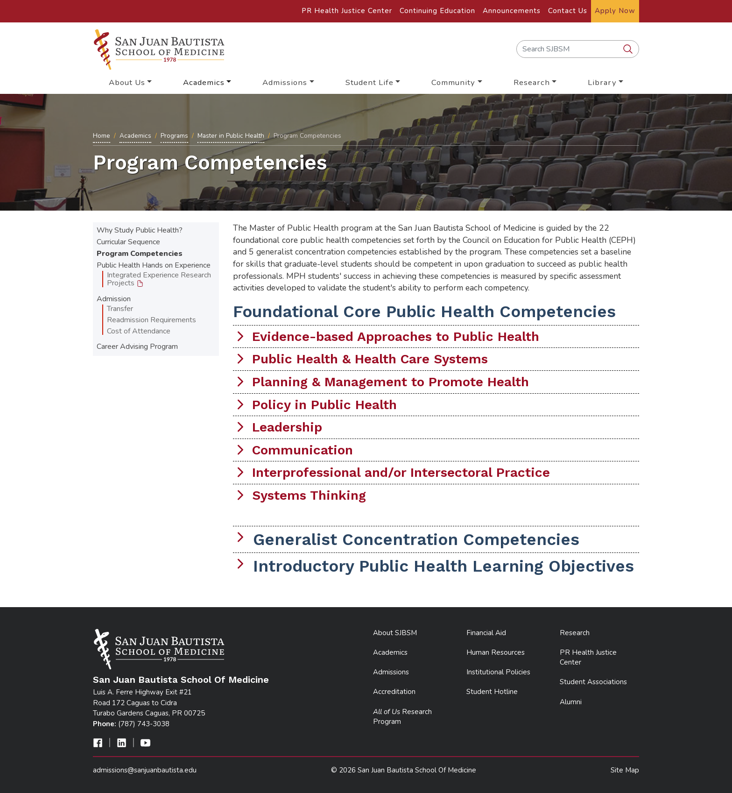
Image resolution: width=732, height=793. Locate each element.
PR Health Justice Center (347, 10)
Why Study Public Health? (140, 230)
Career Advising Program (137, 346)
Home (101, 135)
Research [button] (532, 82)
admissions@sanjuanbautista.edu (145, 770)
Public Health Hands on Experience (154, 265)
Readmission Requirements (151, 320)
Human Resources (495, 652)
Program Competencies (140, 253)
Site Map (625, 770)
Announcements (512, 10)
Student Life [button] (369, 82)
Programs (174, 135)
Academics (135, 135)
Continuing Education (437, 10)
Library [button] (602, 82)
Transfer (120, 309)
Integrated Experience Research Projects (159, 279)
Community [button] (453, 82)
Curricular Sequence (128, 242)
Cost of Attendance (138, 331)
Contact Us (567, 10)
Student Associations (593, 682)
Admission (114, 299)
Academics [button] (204, 82)
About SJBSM (395, 632)
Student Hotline (492, 691)
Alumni (571, 702)
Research (575, 632)
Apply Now (615, 10)
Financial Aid (486, 632)
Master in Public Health (230, 135)
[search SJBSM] (628, 49)
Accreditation (394, 691)
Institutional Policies (498, 672)
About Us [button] (127, 82)
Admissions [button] (284, 82)
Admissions (391, 672)
